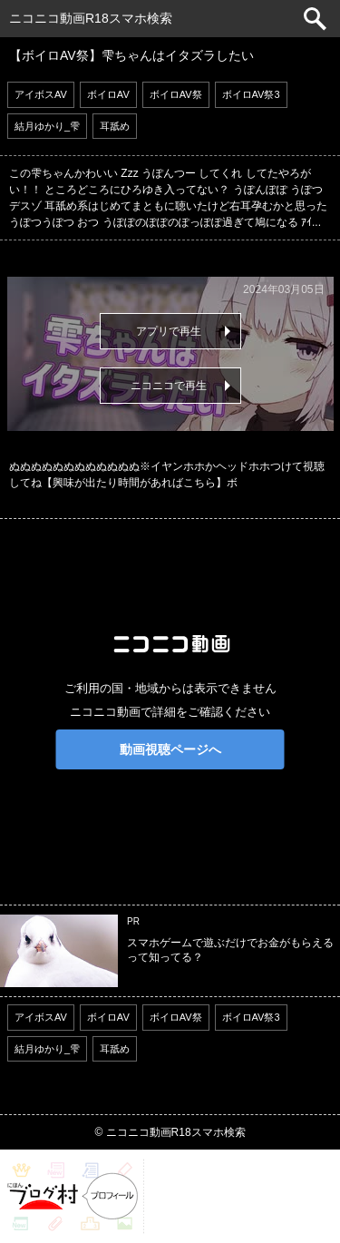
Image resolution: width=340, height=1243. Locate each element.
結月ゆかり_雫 (47, 126)
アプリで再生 (168, 331)
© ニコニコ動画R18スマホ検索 (169, 1132)
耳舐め (115, 126)
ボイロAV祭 (176, 94)
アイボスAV (41, 94)
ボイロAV (108, 94)
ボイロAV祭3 (251, 94)
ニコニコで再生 (169, 385)
